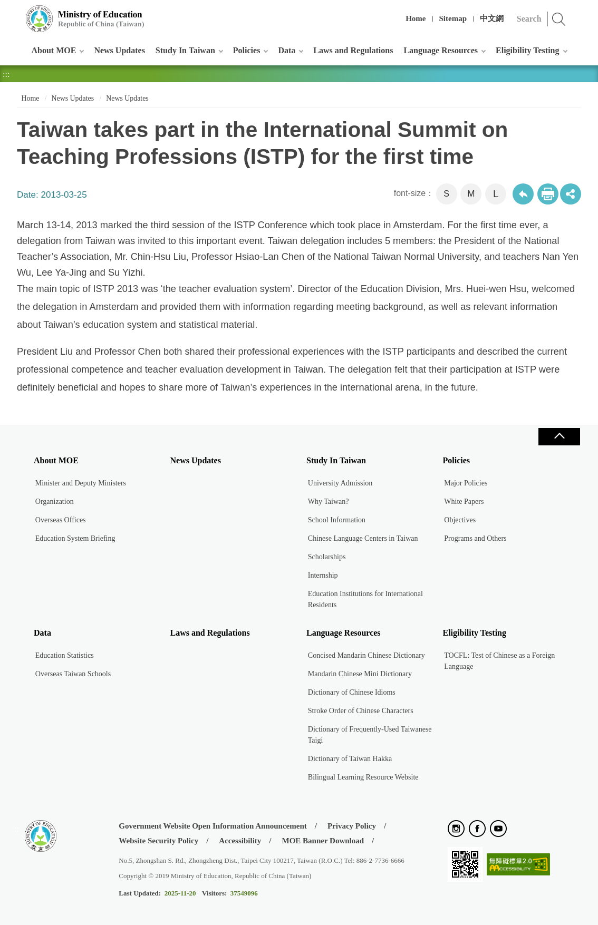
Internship (323, 575)
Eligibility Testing (527, 50)
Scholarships (327, 557)
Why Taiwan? (328, 501)
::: (15, 12)
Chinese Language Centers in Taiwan (363, 538)
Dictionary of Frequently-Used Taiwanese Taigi (370, 734)
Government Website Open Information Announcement (212, 826)
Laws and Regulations (353, 50)
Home (416, 18)
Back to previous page (523, 194)
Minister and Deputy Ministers (80, 483)
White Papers (464, 501)
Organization (54, 501)
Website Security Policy (158, 840)
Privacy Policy (351, 826)
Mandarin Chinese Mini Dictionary (360, 674)
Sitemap (453, 18)
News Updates (119, 50)
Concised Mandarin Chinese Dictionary (366, 655)
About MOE (54, 50)
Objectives (460, 520)
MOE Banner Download (323, 840)
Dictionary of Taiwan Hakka (350, 759)
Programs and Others (475, 538)
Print (547, 194)
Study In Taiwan (185, 50)
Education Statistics (64, 655)
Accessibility (240, 840)
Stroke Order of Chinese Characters (360, 711)
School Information (336, 520)
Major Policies (465, 483)
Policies (247, 50)
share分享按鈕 (570, 194)
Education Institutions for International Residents (365, 599)
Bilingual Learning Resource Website (363, 777)
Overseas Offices (60, 520)
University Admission (340, 483)
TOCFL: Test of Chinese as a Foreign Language (499, 660)
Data (286, 50)
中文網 (492, 18)
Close (559, 436)
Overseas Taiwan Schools (73, 674)
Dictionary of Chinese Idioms (352, 692)
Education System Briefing (75, 538)
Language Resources (440, 50)
